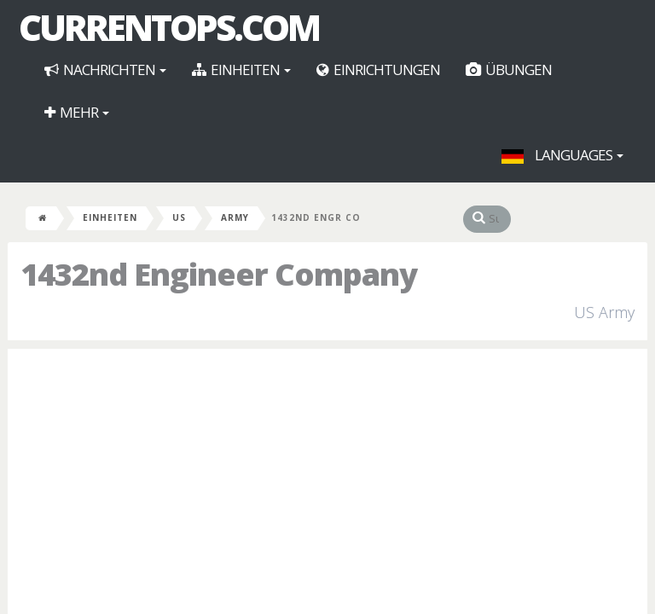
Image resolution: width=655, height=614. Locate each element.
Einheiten (241, 69)
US (179, 217)
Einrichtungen (378, 69)
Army (235, 217)
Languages (562, 155)
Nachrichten (105, 69)
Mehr (76, 112)
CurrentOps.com (169, 27)
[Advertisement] (327, 485)
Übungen (509, 69)
